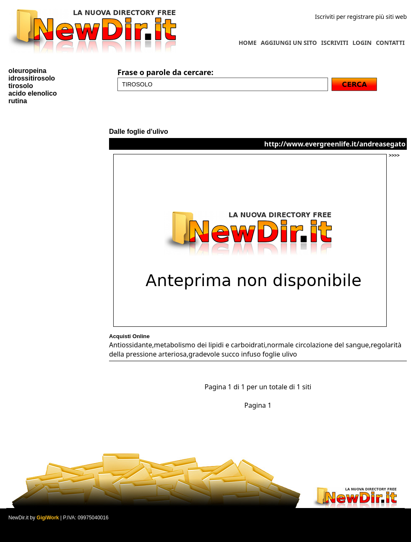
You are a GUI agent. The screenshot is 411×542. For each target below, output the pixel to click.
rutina (17, 100)
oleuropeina (27, 70)
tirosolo (20, 85)
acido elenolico (32, 93)
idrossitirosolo (31, 78)
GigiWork (47, 518)
